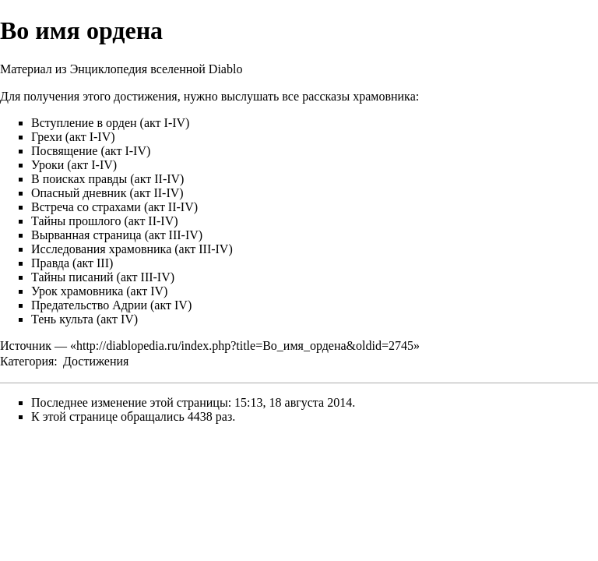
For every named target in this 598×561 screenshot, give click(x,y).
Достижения (95, 361)
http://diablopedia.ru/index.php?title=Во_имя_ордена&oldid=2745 (244, 345)
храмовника (384, 96)
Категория (27, 361)
